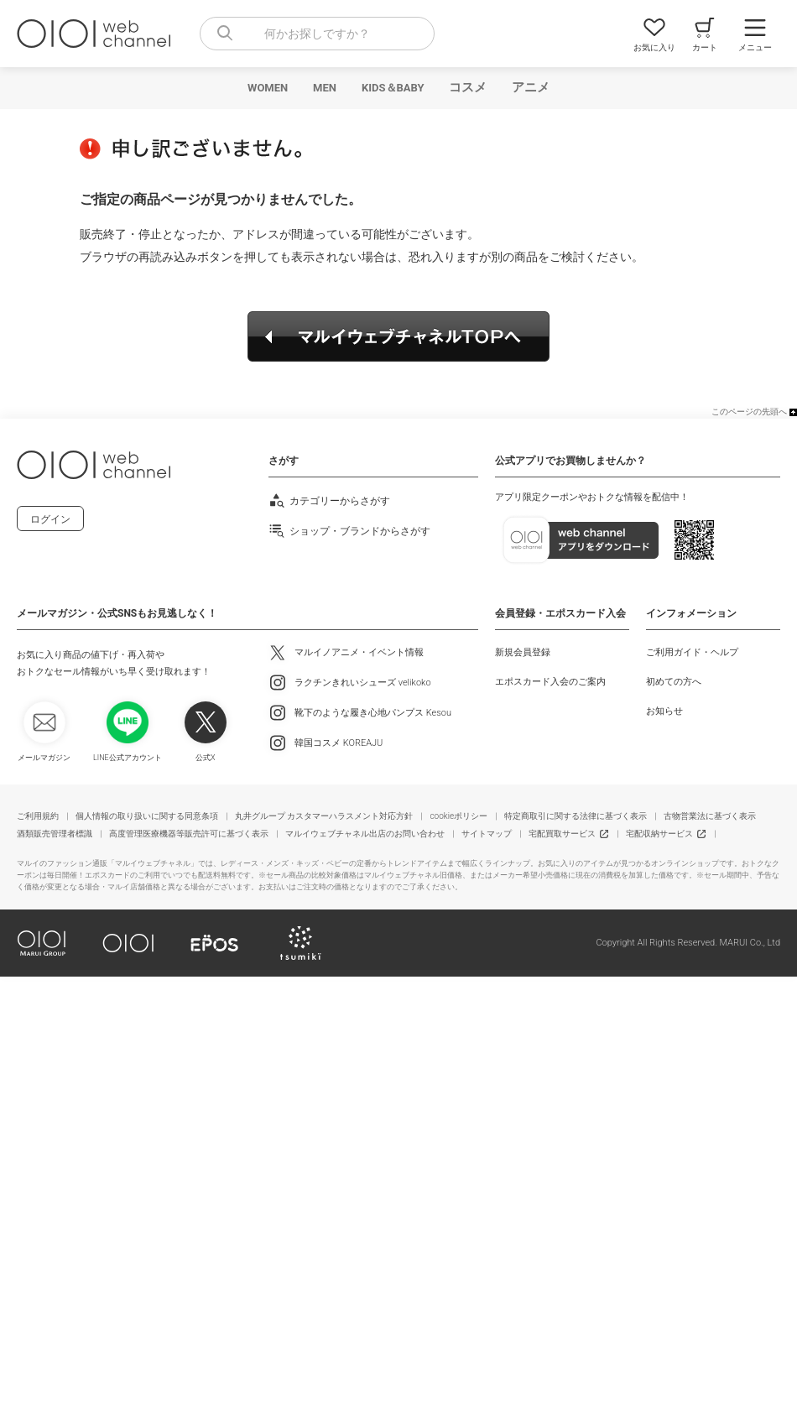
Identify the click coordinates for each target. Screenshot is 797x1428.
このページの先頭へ (749, 411)
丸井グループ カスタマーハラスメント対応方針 (324, 816)
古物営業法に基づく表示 (710, 816)
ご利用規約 (38, 816)
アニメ (531, 87)
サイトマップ (486, 833)
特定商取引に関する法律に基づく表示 (575, 816)
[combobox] (317, 33)
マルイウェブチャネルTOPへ (398, 336)
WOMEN (267, 87)
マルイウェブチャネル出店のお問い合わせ (365, 833)
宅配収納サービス (659, 833)
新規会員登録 (522, 652)
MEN (324, 87)
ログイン (50, 519)
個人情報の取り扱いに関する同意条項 (147, 816)
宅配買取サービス (562, 833)
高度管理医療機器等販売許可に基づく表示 (188, 833)
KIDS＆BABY (393, 87)
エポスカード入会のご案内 (550, 681)
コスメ (468, 87)
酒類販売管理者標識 (54, 833)
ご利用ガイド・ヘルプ (692, 652)
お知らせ (664, 711)
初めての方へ (673, 681)
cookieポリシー (458, 816)
